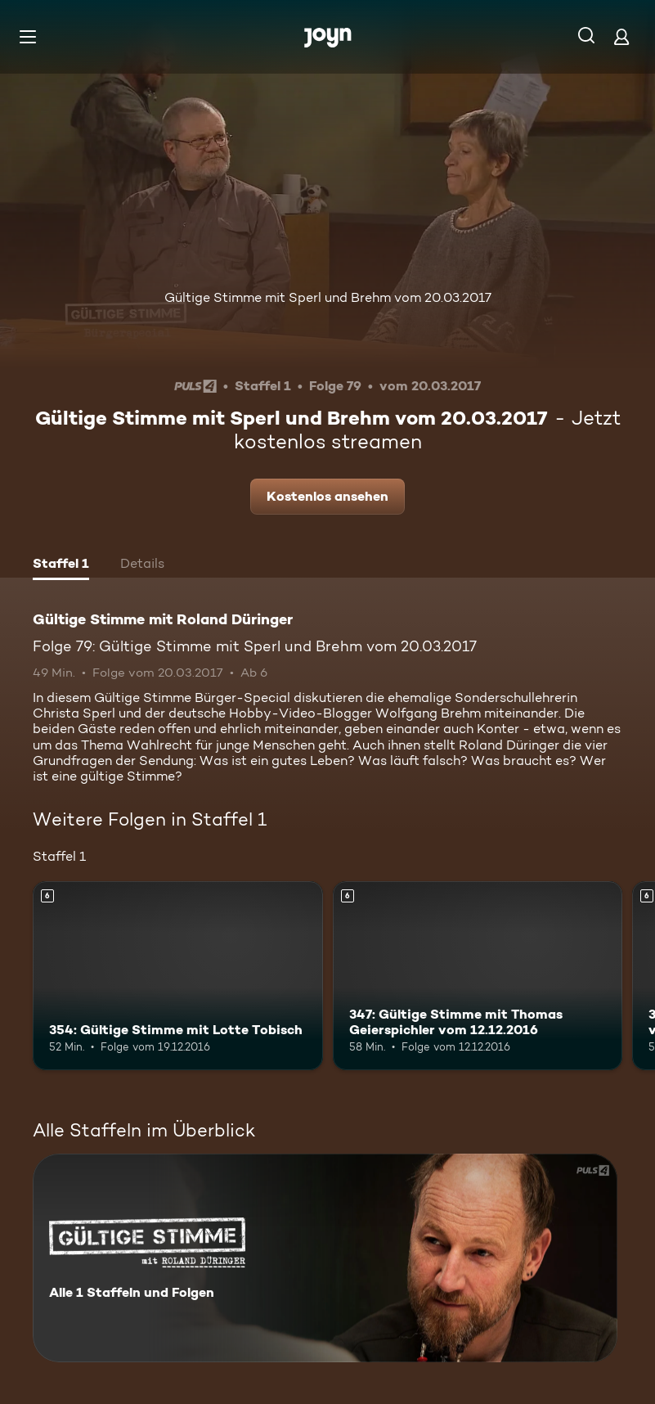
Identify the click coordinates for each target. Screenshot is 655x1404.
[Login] (621, 36)
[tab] (60, 565)
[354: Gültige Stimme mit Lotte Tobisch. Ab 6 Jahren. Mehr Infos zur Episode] (178, 975)
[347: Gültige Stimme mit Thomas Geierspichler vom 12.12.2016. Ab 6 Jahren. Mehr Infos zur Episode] (478, 975)
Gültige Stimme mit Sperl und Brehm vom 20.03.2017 (327, 297)
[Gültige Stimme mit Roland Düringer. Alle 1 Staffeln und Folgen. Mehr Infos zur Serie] (325, 1258)
